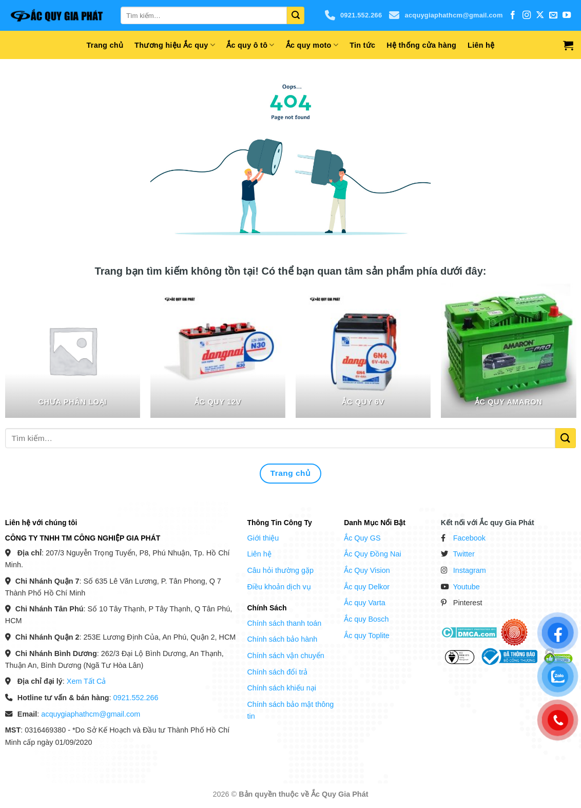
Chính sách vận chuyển (285, 655)
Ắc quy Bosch (366, 619)
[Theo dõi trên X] (540, 15)
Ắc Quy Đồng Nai (372, 554)
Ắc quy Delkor (367, 587)
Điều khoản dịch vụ (279, 587)
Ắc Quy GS (362, 538)
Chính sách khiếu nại (281, 688)
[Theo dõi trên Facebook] (513, 15)
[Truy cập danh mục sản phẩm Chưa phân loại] (73, 350)
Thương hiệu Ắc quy (174, 45)
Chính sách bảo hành (282, 639)
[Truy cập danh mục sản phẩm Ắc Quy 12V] (218, 350)
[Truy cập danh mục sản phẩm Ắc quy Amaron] (508, 350)
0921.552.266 (353, 15)
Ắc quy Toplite (367, 635)
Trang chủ (105, 45)
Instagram (469, 570)
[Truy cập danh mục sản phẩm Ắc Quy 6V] (363, 350)
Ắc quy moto (312, 45)
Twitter (464, 554)
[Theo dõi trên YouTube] (567, 15)
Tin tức (362, 45)
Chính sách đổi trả (277, 672)
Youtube (466, 587)
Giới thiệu (263, 538)
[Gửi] (295, 15)
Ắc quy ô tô (250, 45)
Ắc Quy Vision (367, 570)
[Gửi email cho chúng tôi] (553, 15)
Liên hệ (481, 45)
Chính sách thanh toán (284, 623)
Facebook (469, 538)
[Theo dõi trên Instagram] (526, 15)
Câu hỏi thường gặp (280, 570)
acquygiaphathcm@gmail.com (445, 15)
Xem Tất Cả (86, 681)
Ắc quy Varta (364, 603)
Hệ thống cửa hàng (421, 45)
